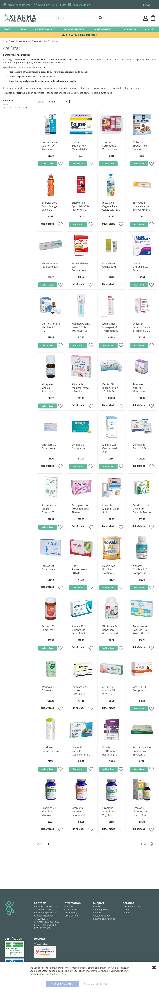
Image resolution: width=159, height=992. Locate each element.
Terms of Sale (71, 915)
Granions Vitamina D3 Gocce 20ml (140, 811)
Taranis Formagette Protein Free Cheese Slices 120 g (110, 145)
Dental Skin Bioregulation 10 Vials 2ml (110, 388)
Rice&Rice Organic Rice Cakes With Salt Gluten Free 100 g (111, 206)
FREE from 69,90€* (20, 4)
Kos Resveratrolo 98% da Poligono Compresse (79, 569)
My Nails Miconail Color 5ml (110, 509)
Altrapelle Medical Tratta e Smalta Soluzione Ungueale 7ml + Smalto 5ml (81, 388)
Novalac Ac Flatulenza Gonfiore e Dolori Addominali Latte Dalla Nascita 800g (109, 569)
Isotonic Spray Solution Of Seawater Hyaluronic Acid (50, 145)
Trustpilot (41, 944)
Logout (126, 909)
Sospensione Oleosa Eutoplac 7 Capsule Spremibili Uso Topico (50, 509)
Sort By (40, 101)
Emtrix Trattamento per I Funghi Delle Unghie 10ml (109, 751)
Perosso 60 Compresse (48, 628)
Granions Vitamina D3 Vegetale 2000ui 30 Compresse (109, 811)
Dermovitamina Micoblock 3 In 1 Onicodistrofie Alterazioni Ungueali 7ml (50, 327)
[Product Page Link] (50, 135)
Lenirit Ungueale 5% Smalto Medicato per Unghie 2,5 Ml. (141, 266)
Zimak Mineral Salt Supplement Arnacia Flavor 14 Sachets (80, 266)
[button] (60, 164)
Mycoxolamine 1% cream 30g (49, 264)
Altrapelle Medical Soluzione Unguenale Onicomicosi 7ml (48, 388)
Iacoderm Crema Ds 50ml (50, 749)
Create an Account (132, 906)
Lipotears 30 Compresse (48, 446)
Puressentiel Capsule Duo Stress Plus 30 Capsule (141, 630)
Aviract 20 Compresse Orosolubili (78, 630)
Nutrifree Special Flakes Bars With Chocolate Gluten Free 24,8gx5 (141, 145)
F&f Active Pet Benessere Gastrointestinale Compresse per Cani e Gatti (111, 630)
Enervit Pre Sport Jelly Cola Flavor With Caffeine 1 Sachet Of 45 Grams (80, 206)
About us (68, 906)
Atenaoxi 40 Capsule (48, 688)
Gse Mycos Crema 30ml (109, 264)
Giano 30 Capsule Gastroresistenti (80, 751)
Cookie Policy (70, 912)
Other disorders (41, 41)
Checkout (127, 912)
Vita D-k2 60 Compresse (140, 688)
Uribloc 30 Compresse (78, 446)
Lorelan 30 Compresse (48, 567)
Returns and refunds (104, 918)
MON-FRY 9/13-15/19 (52, 4)
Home (6, 41)
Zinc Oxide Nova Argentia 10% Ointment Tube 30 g (141, 206)
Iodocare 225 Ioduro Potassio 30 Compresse (79, 690)
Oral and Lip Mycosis (14, 107)
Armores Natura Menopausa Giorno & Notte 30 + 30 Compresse (142, 388)
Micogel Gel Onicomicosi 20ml (109, 448)
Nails (5, 104)
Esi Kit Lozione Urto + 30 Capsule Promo (142, 509)
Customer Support (102, 915)
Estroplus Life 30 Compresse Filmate (80, 509)
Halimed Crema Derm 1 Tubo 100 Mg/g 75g (81, 327)
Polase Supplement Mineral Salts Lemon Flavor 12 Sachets (80, 145)
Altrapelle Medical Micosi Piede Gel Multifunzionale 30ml (111, 690)
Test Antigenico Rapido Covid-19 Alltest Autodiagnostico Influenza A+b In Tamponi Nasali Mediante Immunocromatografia (142, 751)
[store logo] (28, 18)
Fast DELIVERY (82, 4)
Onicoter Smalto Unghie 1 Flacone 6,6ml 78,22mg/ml (142, 327)
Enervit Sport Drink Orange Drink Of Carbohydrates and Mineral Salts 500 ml (50, 206)
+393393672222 (51, 921)
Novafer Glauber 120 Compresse (140, 569)
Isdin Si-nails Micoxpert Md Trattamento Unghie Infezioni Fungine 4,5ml (110, 327)
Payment (97, 906)
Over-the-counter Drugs (21, 41)
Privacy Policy (70, 909)
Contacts (97, 912)
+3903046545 (41, 918)
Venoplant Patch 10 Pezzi (141, 446)
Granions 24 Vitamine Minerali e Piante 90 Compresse (48, 811)
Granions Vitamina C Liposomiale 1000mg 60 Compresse (79, 811)
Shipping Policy (101, 909)
